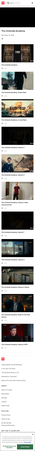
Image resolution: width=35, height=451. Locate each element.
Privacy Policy (5, 415)
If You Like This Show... (8, 369)
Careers (4, 402)
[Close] (33, 435)
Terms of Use (5, 419)
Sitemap (4, 398)
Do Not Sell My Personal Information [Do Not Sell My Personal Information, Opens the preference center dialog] (9, 447)
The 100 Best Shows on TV (10, 373)
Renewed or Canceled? (9, 376)
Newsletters (5, 394)
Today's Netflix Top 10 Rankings (11, 365)
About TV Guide (6, 390)
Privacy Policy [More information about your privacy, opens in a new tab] (27, 443)
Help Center (5, 406)
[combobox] (13, 3)
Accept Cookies (25, 447)
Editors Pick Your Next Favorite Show (13, 380)
